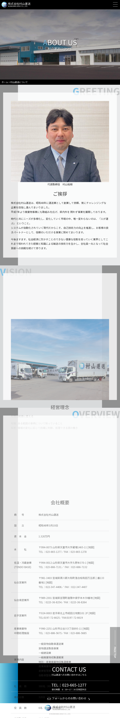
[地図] (91, 645)
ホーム (5, 82)
